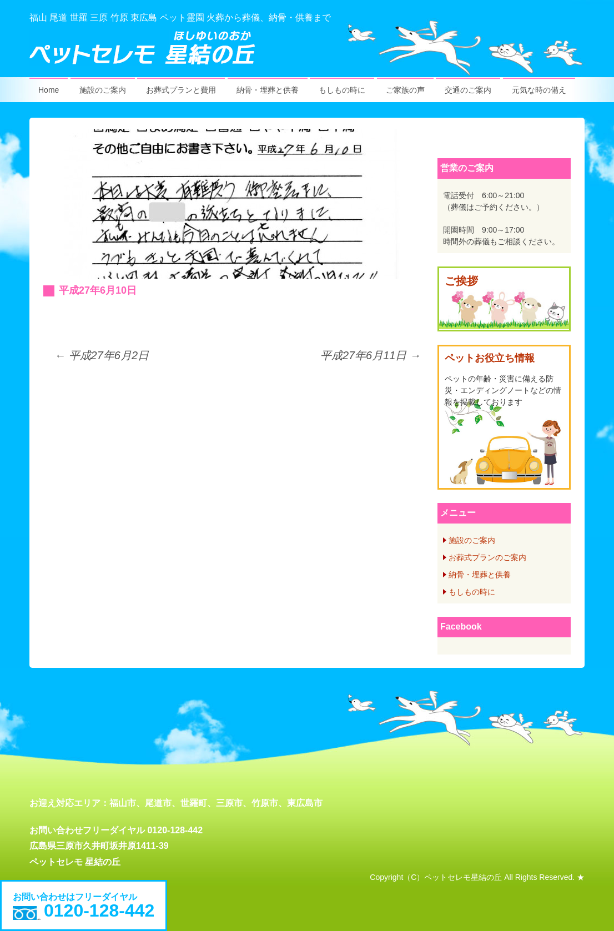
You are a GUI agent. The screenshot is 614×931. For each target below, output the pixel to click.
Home (48, 89)
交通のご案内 (468, 89)
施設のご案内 (102, 89)
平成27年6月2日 (101, 355)
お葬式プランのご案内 (487, 557)
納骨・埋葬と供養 (267, 89)
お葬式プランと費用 (181, 89)
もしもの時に (342, 89)
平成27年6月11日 (370, 355)
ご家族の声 (405, 89)
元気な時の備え (539, 89)
